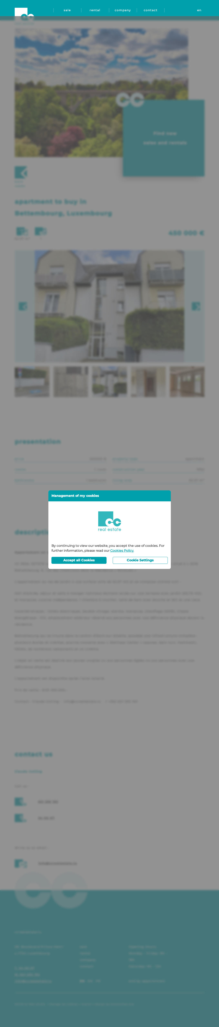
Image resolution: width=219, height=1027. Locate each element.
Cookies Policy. (122, 534)
